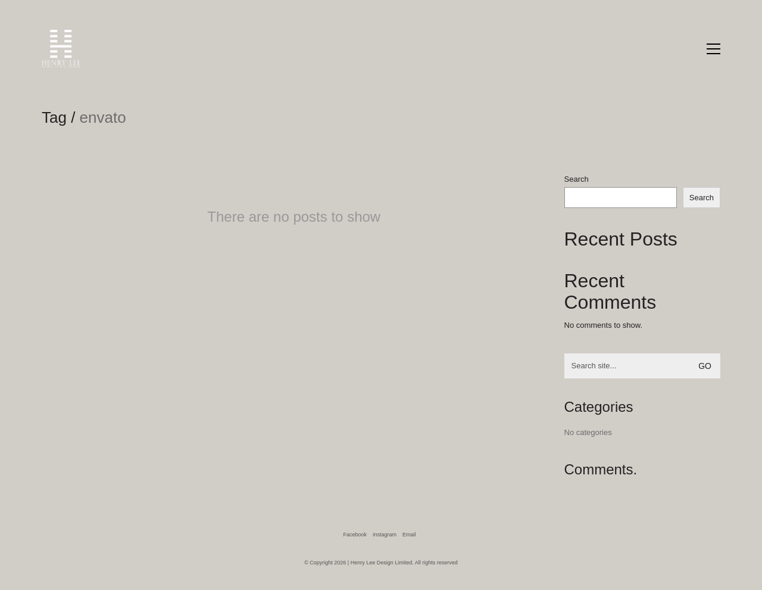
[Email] (409, 534)
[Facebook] (355, 534)
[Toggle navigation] (713, 49)
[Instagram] (384, 534)
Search (576, 179)
